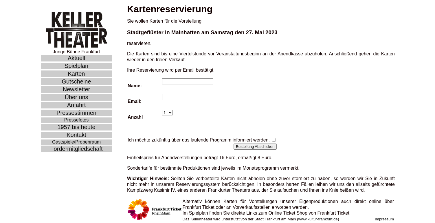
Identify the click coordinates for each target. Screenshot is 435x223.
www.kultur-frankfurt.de (318, 219)
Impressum (384, 219)
